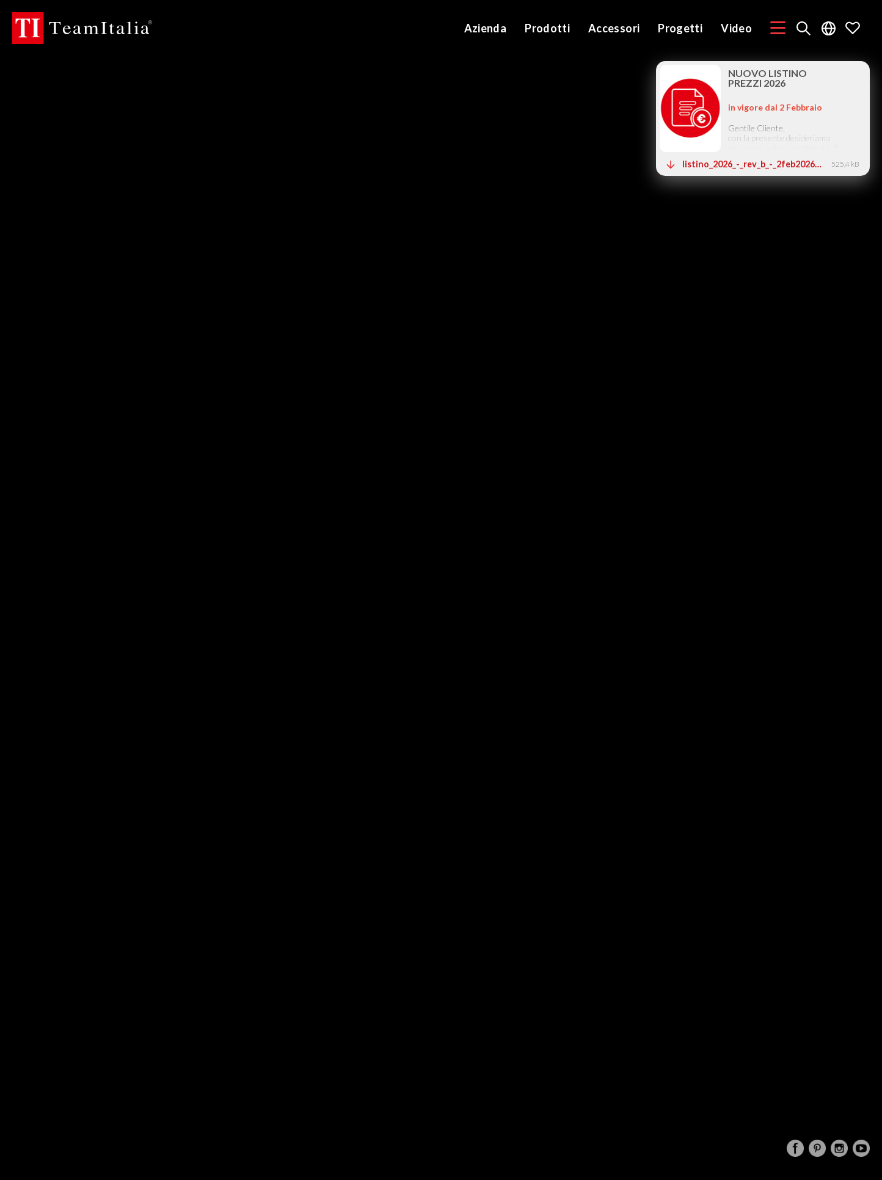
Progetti (680, 27)
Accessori (614, 27)
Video (736, 27)
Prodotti (547, 27)
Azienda (485, 27)
